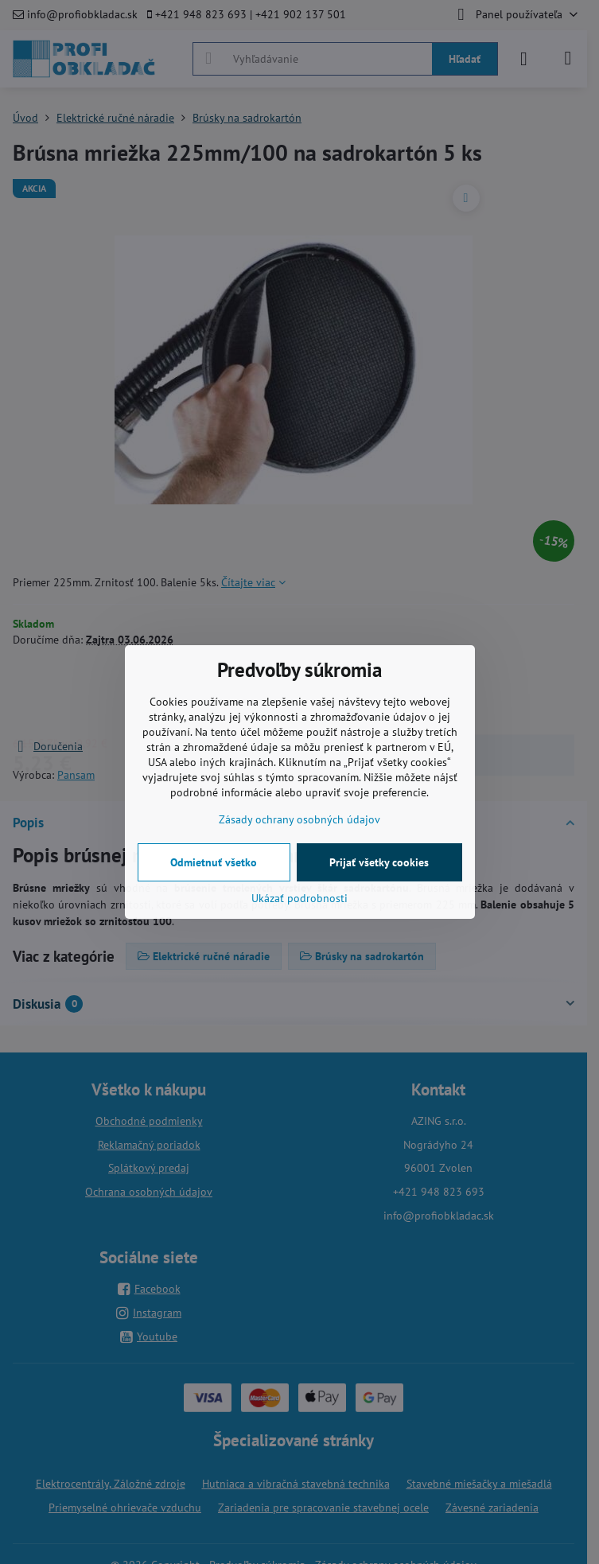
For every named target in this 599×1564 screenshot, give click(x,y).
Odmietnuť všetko (213, 862)
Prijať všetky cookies (379, 862)
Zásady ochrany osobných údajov (299, 819)
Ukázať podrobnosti (299, 898)
